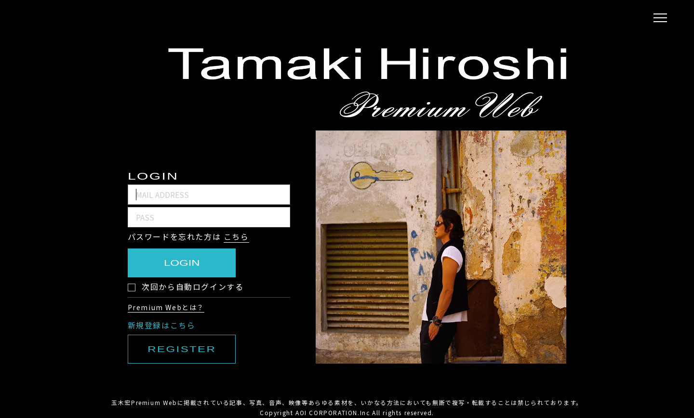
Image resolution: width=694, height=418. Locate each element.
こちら (236, 236)
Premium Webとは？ (166, 307)
